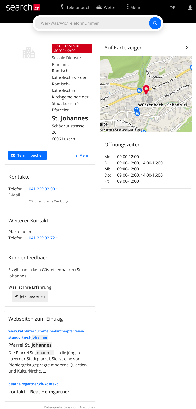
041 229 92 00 (42, 189)
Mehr (84, 155)
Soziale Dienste (66, 57)
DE (172, 7)
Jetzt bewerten (32, 296)
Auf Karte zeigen (123, 47)
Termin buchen (30, 155)
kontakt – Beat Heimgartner (38, 392)
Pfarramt (60, 64)
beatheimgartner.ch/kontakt (33, 383)
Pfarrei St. (30, 345)
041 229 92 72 (42, 238)
